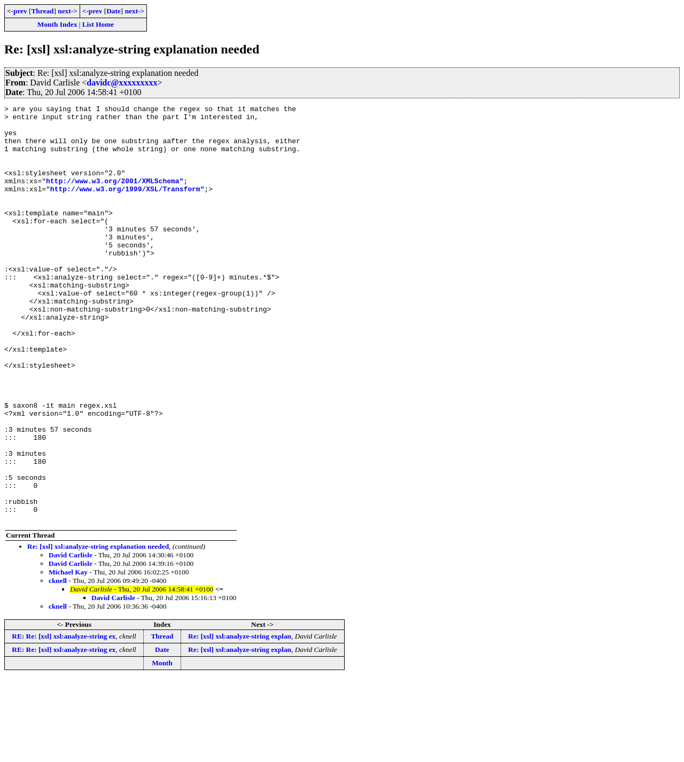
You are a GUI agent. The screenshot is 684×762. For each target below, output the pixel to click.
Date (113, 11)
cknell (58, 664)
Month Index (57, 24)
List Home (98, 24)
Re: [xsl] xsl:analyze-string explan (239, 720)
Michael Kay (68, 655)
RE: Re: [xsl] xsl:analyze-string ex (63, 720)
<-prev (17, 11)
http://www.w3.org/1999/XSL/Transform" (127, 206)
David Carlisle (70, 638)
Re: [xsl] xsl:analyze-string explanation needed (98, 630)
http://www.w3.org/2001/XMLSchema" (114, 196)
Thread (42, 11)
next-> (67, 11)
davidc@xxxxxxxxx (122, 82)
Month (162, 746)
